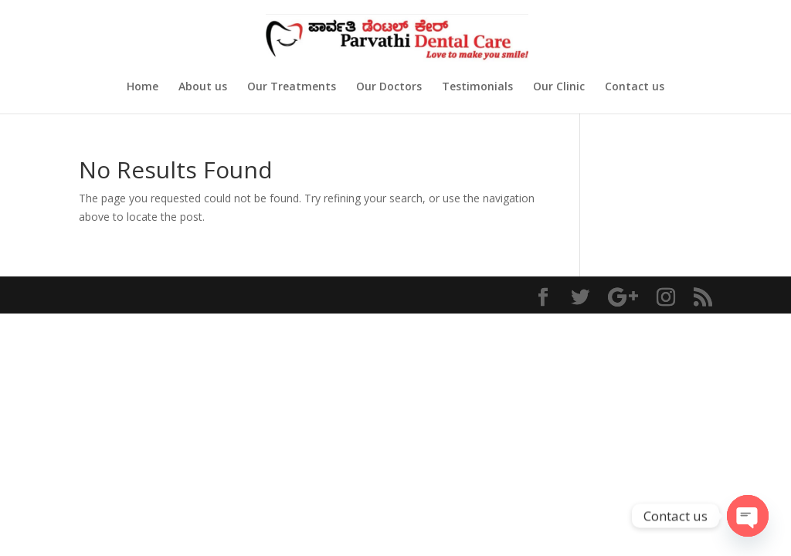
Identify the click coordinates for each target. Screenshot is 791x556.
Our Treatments (291, 87)
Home (142, 87)
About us (202, 87)
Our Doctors (389, 87)
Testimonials (477, 87)
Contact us (634, 87)
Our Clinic (559, 87)
